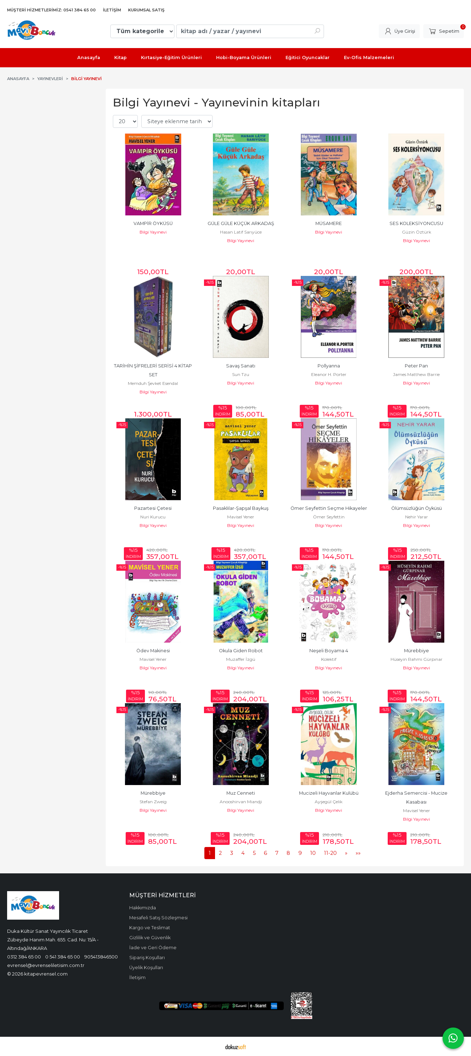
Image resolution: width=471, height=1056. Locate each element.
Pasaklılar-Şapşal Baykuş (240, 508)
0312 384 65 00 (24, 957)
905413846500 (101, 957)
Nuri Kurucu (153, 516)
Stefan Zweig (153, 801)
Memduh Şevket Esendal (153, 383)
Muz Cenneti (240, 793)
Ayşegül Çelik (328, 801)
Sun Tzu (240, 374)
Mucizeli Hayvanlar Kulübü (329, 793)
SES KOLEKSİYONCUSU (416, 223)
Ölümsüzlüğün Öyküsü (416, 508)
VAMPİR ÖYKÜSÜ (153, 223)
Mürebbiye (416, 650)
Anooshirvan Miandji (241, 801)
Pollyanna (329, 365)
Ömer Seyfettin (329, 516)
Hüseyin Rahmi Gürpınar (417, 659)
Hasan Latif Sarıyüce (241, 232)
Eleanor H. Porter (328, 374)
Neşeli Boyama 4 (328, 650)
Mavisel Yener (240, 516)
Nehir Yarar (416, 516)
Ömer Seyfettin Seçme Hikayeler (329, 508)
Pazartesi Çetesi (153, 508)
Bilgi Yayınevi (153, 232)
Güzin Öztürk (416, 232)
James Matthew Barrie (416, 374)
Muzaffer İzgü (240, 659)
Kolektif (328, 659)
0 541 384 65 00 (62, 957)
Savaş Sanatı (240, 365)
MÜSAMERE (328, 223)
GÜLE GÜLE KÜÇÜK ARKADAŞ (241, 223)
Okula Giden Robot (241, 650)
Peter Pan (416, 365)
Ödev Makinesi (153, 650)
